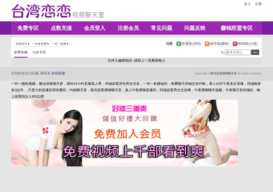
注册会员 (128, 28)
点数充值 (61, 28)
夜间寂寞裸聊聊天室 (223, 73)
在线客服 (58, 73)
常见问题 (161, 28)
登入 (247, 4)
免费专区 (28, 28)
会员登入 (94, 28)
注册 (258, 4)
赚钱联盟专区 (237, 28)
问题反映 (195, 28)
